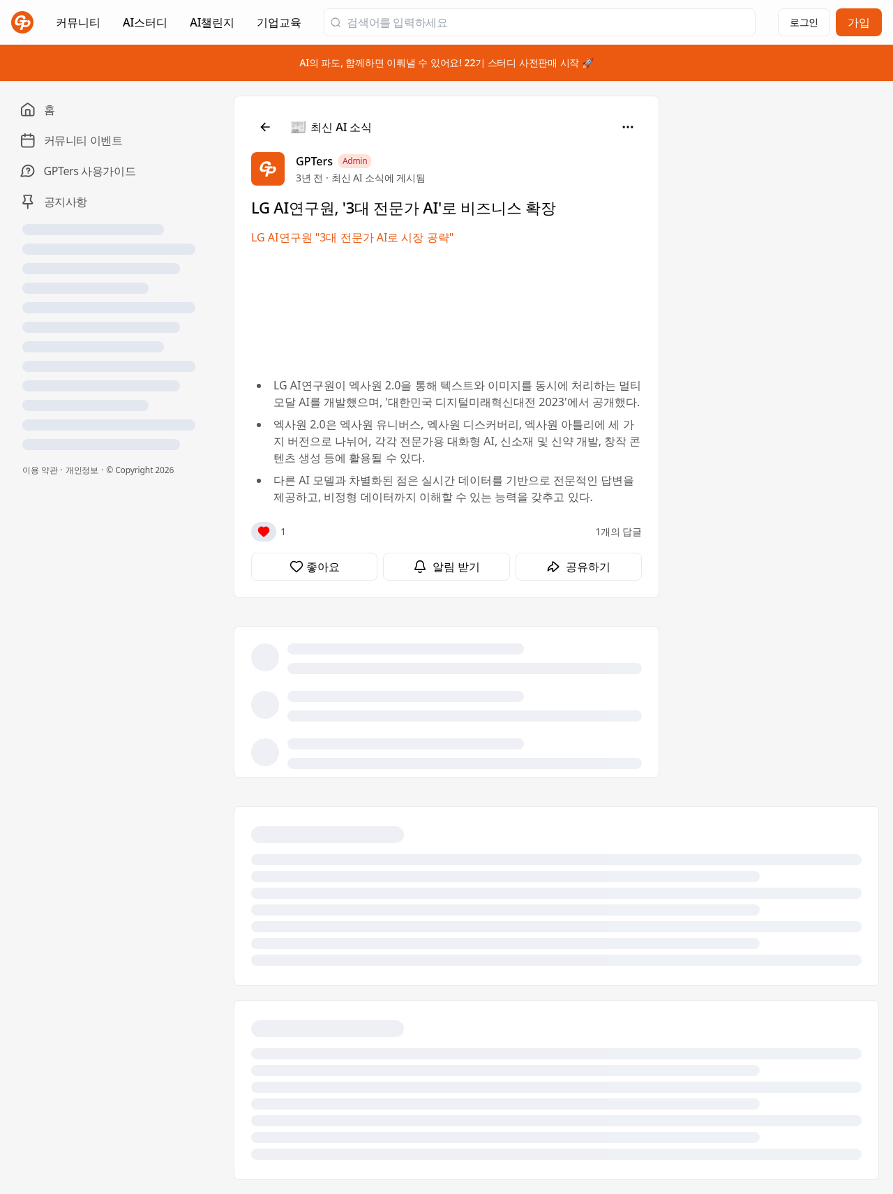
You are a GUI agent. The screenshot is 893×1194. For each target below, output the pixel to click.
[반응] (263, 532)
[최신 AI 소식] (331, 127)
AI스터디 (145, 22)
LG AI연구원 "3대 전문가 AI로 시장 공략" (352, 237)
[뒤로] (265, 127)
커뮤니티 (78, 22)
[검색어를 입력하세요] (548, 22)
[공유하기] (579, 567)
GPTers (314, 161)
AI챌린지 (212, 26)
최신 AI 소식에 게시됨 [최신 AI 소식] (378, 177)
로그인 (804, 22)
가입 (859, 22)
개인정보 (82, 470)
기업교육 (279, 26)
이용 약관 (40, 470)
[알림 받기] (446, 567)
